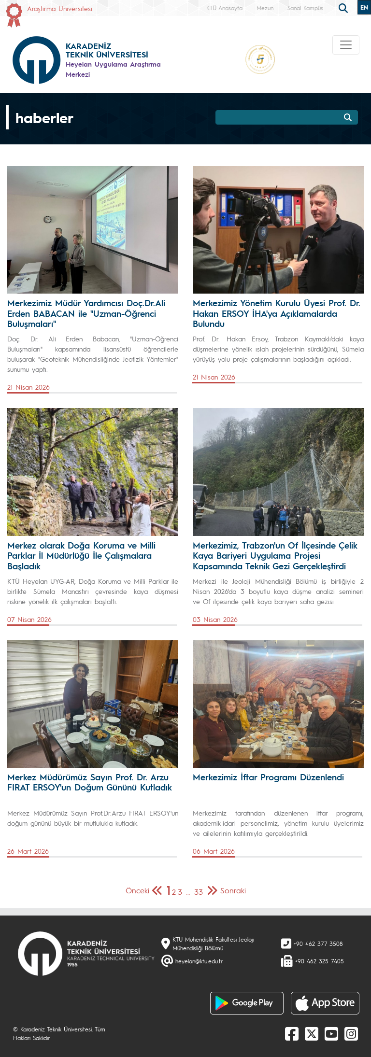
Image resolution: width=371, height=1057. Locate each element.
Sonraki (233, 890)
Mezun (265, 8)
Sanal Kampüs (305, 8)
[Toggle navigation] (345, 45)
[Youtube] (331, 1033)
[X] (311, 1033)
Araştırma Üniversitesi (59, 8)
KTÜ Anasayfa (224, 8)
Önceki (137, 890)
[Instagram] (351, 1033)
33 (198, 892)
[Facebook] (292, 1033)
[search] (344, 7)
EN (364, 7)
